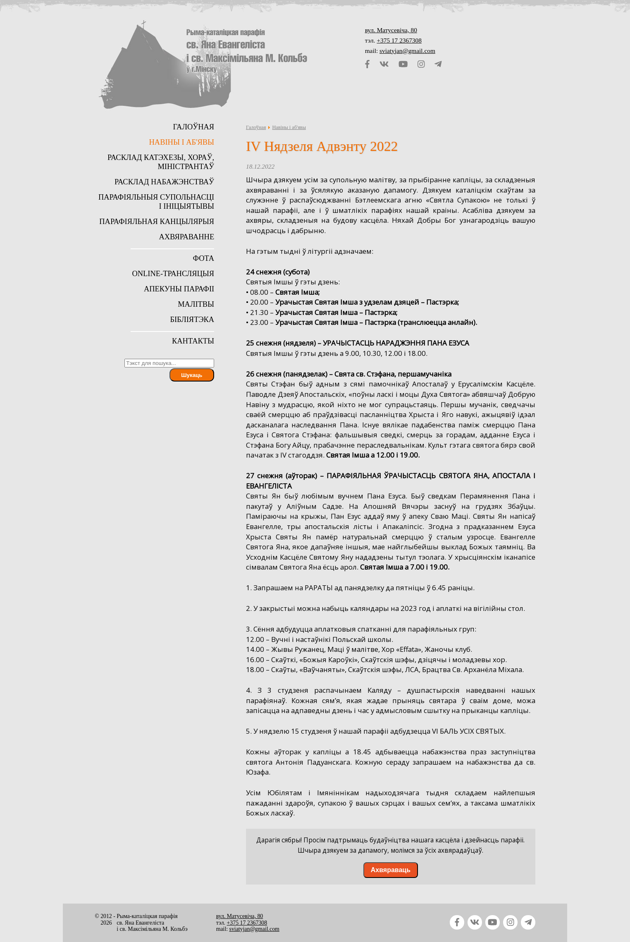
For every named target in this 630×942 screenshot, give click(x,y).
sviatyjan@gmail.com (407, 50)
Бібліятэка (192, 319)
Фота (203, 258)
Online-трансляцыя (173, 273)
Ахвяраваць (390, 869)
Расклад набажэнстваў (164, 182)
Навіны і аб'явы (288, 127)
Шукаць (191, 375)
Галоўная (256, 127)
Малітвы (196, 304)
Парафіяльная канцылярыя (156, 221)
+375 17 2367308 (399, 40)
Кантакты (193, 341)
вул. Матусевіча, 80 (391, 29)
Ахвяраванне (186, 237)
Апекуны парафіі (179, 289)
